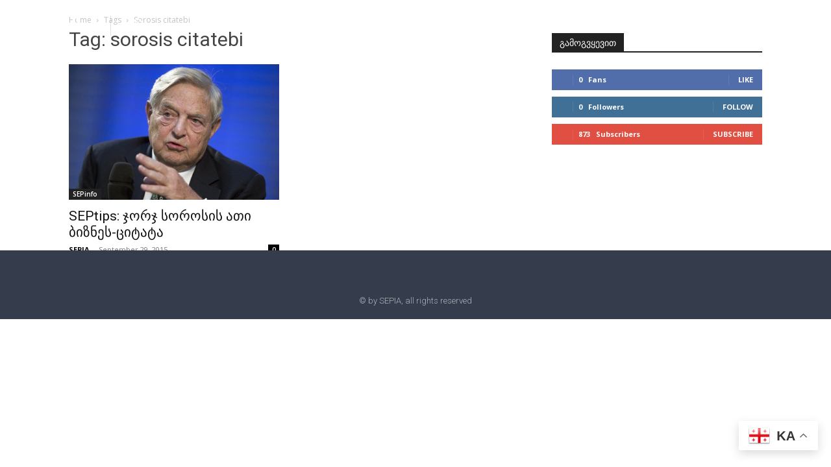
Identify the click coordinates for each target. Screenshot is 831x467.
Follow (738, 107)
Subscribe (733, 134)
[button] (137, 25)
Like (745, 79)
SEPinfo (85, 193)
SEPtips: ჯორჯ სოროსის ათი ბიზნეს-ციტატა (160, 224)
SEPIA (79, 249)
